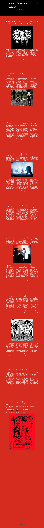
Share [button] (6, 486)
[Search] (37, 3)
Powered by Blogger (22, 524)
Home (10, 14)
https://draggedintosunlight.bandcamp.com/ (13, 410)
